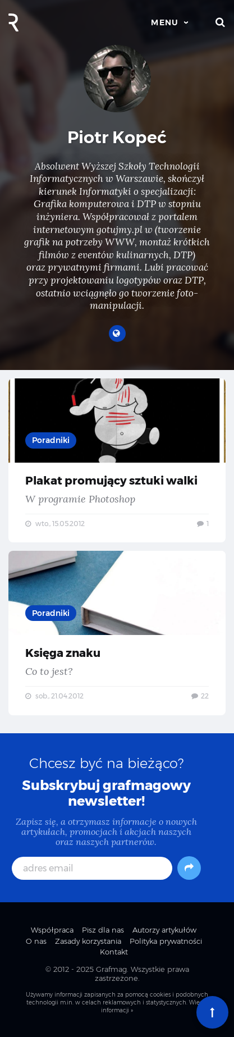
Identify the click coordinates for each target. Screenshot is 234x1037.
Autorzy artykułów (164, 929)
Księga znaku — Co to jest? (117, 633)
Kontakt (114, 951)
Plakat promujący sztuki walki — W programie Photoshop (117, 460)
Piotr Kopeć (117, 137)
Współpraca (52, 929)
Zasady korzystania (88, 941)
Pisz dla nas (103, 929)
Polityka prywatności (166, 941)
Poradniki (51, 440)
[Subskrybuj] (189, 868)
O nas (36, 941)
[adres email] (92, 868)
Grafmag (111, 969)
